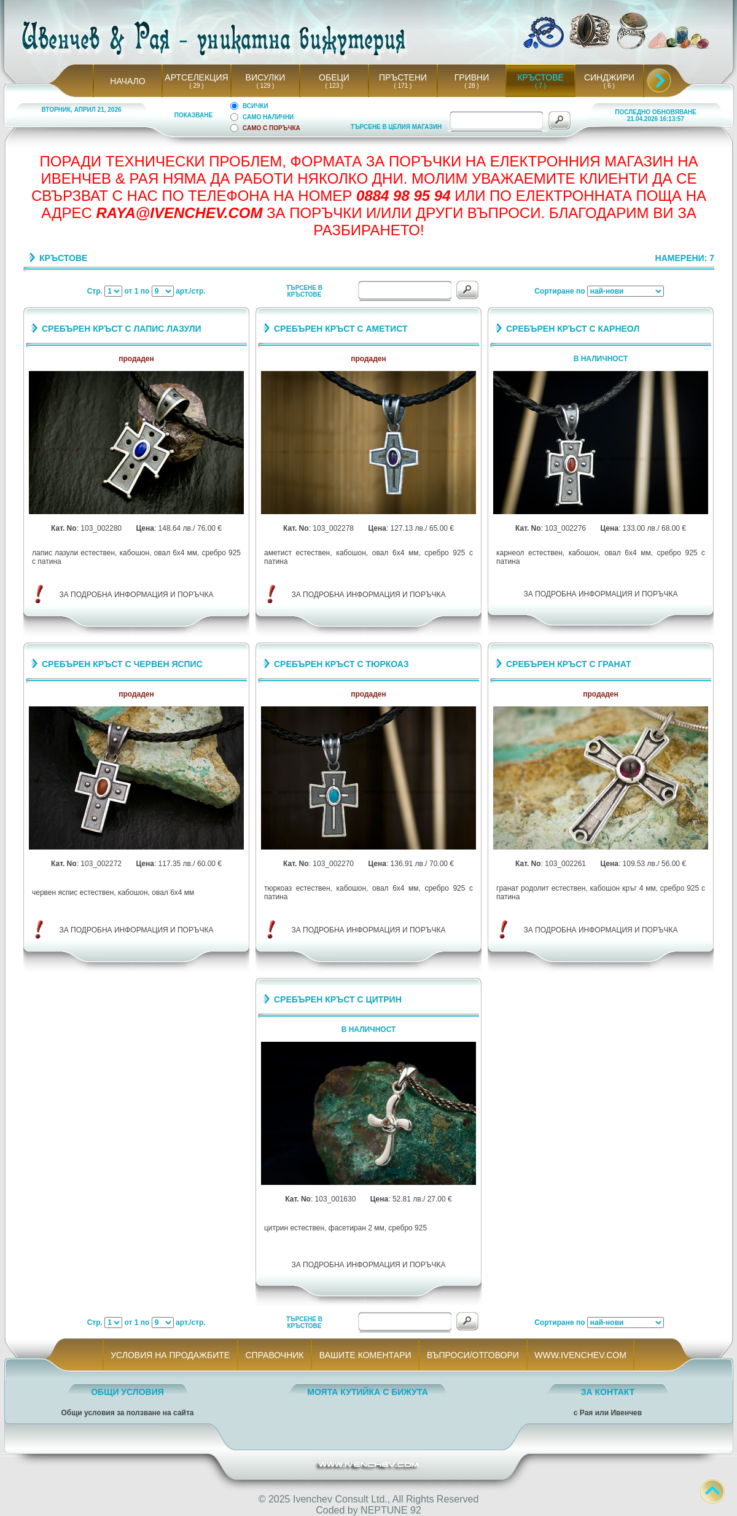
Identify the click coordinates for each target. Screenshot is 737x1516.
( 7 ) (540, 85)
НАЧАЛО (127, 81)
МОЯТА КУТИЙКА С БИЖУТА (367, 1392)
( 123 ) (334, 85)
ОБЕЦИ (334, 77)
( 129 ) (265, 85)
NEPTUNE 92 (391, 1510)
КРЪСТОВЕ (540, 77)
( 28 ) (471, 85)
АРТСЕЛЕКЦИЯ (196, 77)
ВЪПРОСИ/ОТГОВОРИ (472, 1355)
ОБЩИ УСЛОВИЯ (127, 1392)
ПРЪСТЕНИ (403, 77)
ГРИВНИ (471, 77)
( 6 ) (609, 85)
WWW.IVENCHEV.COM (581, 1355)
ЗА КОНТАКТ (608, 1392)
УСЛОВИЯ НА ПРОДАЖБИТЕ (170, 1355)
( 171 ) (403, 85)
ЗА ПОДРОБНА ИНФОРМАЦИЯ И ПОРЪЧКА (137, 594)
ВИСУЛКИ (266, 77)
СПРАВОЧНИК (274, 1355)
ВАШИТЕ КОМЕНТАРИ (365, 1355)
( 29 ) (196, 85)
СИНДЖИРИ (609, 77)
